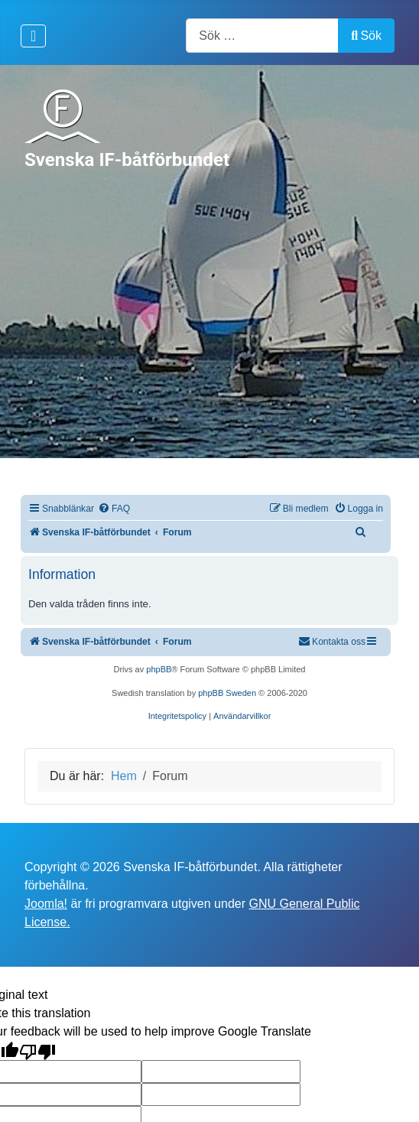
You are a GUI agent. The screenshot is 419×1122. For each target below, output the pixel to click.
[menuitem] (114, 509)
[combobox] (262, 35)
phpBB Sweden (227, 693)
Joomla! (45, 903)
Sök (366, 35)
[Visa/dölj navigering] (33, 35)
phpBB (158, 669)
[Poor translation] (37, 1050)
